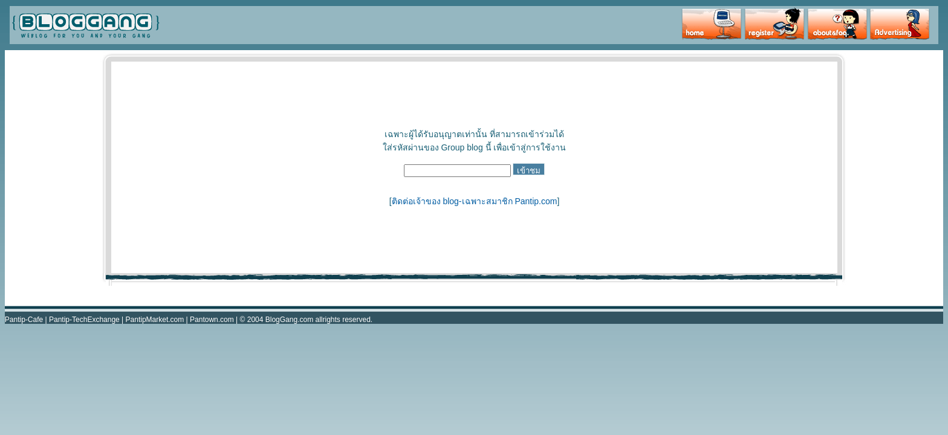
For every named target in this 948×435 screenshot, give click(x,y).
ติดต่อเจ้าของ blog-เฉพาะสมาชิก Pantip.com (474, 201)
